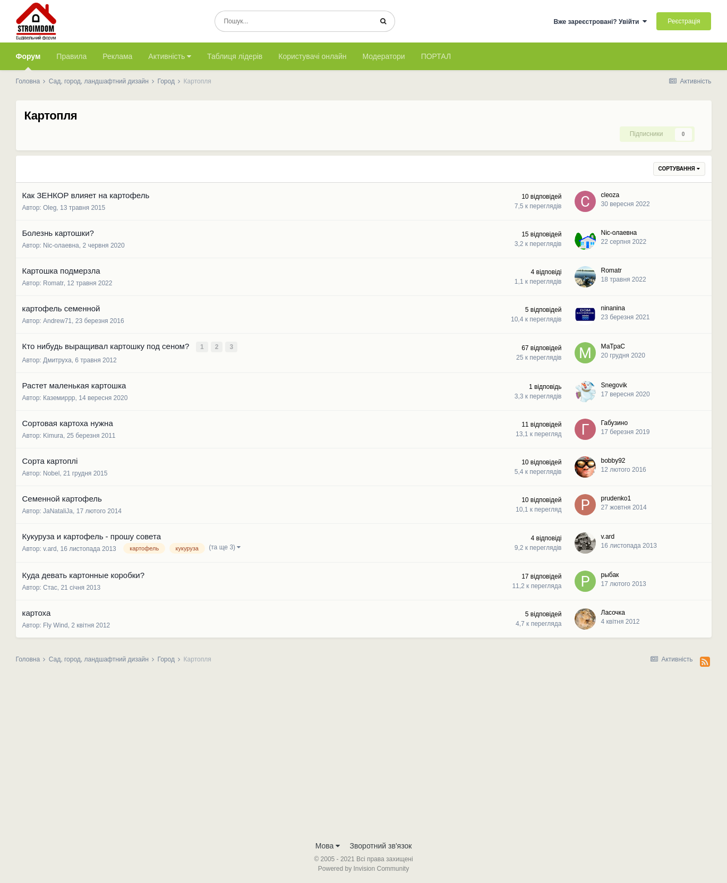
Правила (71, 56)
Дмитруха (57, 359)
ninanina (613, 308)
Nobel (51, 472)
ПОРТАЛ (436, 56)
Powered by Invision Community (363, 867)
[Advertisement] (363, 754)
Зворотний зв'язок (381, 844)
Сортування (679, 169)
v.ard (50, 547)
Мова (327, 844)
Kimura (53, 434)
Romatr (53, 283)
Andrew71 (57, 321)
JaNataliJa (58, 510)
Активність (169, 56)
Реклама (117, 56)
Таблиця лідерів (234, 56)
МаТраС (613, 346)
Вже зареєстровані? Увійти (600, 22)
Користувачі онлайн (312, 56)
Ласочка (613, 611)
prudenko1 (616, 497)
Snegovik (614, 384)
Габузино (614, 422)
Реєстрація (684, 21)
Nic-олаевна (61, 245)
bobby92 (613, 459)
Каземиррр (59, 397)
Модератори (383, 56)
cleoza (610, 195)
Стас (50, 586)
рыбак (610, 574)
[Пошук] (293, 21)
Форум (28, 61)
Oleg (49, 207)
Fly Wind (55, 624)
